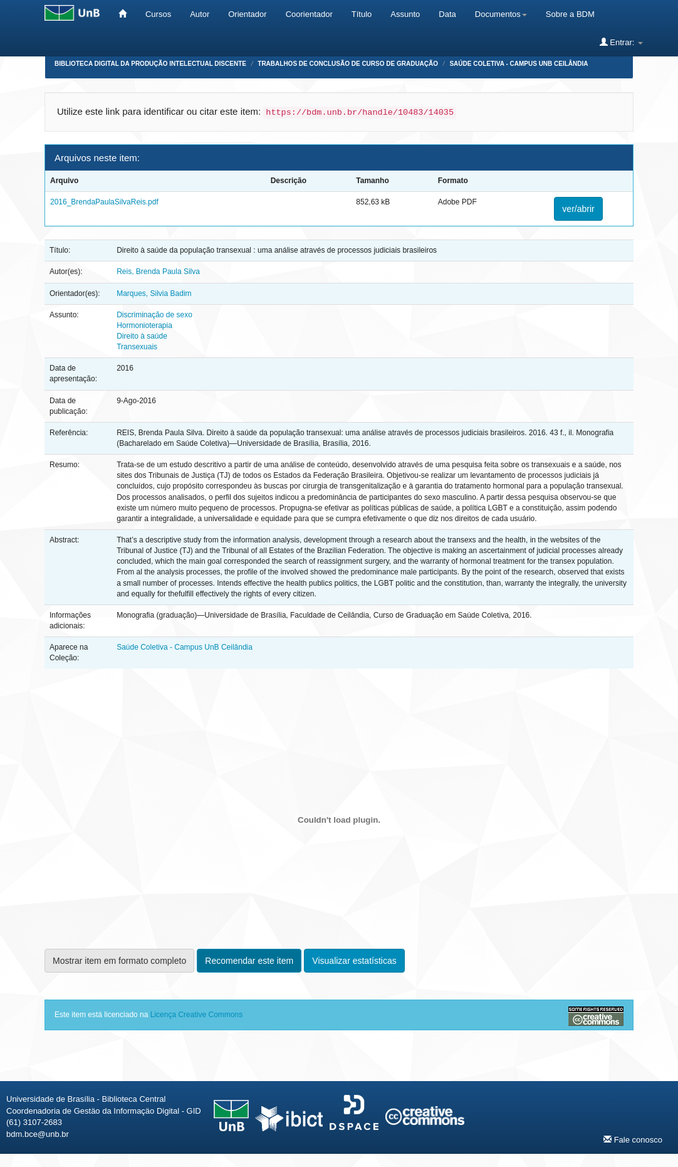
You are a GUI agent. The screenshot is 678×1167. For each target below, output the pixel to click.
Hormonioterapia (144, 325)
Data (447, 14)
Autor (199, 14)
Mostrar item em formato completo (119, 961)
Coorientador (309, 14)
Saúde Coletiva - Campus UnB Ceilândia (518, 63)
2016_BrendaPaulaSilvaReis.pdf (104, 202)
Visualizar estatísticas (354, 961)
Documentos (501, 14)
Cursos (158, 14)
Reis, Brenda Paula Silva (158, 271)
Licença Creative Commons (196, 1014)
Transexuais (137, 346)
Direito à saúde (142, 336)
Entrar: (621, 42)
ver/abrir (578, 209)
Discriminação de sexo (154, 314)
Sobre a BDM (570, 14)
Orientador (247, 14)
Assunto (405, 14)
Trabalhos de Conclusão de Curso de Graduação (348, 63)
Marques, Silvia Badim (154, 293)
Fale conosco (632, 1139)
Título (362, 14)
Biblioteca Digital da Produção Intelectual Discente (150, 63)
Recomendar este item (249, 961)
